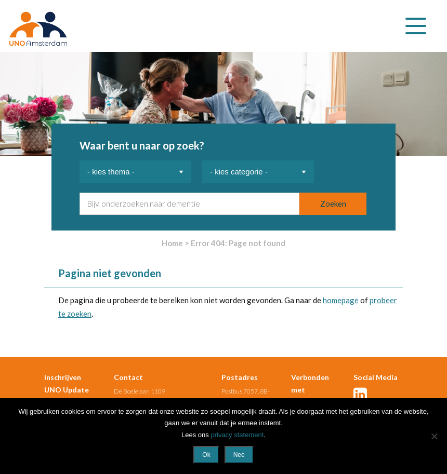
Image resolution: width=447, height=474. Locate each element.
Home (172, 243)
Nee (239, 454)
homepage (341, 300)
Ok (206, 454)
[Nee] (434, 436)
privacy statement (237, 435)
